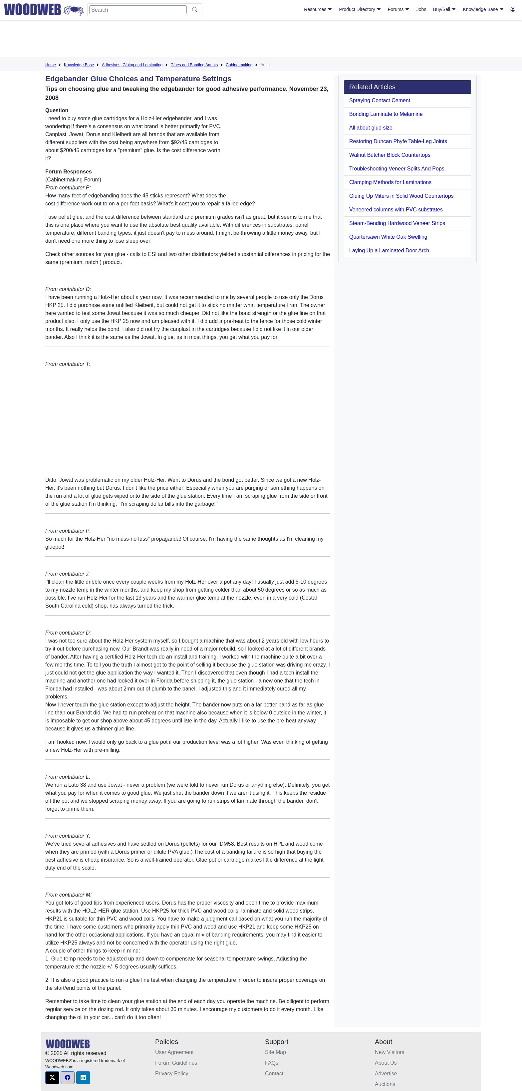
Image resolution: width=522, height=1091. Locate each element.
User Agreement (174, 1052)
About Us (386, 1063)
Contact (274, 1073)
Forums (398, 9)
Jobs (421, 9)
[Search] (138, 9)
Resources (318, 9)
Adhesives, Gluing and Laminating (132, 65)
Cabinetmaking (239, 65)
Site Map (275, 1052)
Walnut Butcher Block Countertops (389, 155)
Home (50, 65)
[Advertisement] (261, 40)
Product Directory (360, 9)
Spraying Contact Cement (379, 100)
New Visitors (389, 1052)
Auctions (385, 1084)
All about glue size (370, 128)
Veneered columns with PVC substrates (396, 209)
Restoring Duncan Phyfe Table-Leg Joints (398, 141)
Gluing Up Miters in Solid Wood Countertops (401, 196)
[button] (52, 1077)
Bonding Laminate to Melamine (386, 114)
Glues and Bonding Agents (194, 65)
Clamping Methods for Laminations (390, 182)
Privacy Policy (171, 1073)
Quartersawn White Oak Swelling (388, 237)
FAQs (271, 1063)
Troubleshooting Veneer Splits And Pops (396, 168)
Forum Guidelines (176, 1063)
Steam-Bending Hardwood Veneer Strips (397, 223)
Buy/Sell (444, 9)
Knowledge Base (483, 9)
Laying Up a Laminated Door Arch (389, 250)
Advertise (386, 1073)
